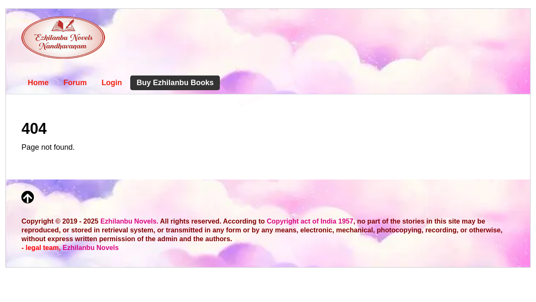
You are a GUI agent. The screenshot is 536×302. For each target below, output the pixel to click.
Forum (75, 82)
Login (111, 82)
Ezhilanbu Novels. (129, 221)
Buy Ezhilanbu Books (175, 82)
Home (38, 82)
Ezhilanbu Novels (90, 247)
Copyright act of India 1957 (310, 221)
